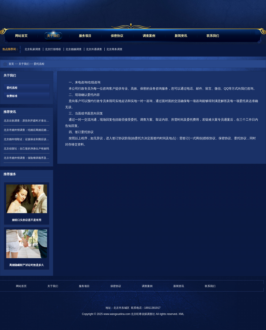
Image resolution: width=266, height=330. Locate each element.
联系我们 (213, 35)
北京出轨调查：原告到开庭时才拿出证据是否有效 (26, 120)
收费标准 (10, 96)
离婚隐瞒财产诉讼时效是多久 (26, 265)
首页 (11, 63)
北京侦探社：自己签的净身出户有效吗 (26, 148)
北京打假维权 (53, 49)
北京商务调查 (114, 49)
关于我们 (53, 35)
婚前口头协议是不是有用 (26, 220)
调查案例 (149, 35)
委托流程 (39, 63)
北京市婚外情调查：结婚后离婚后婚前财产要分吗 (26, 130)
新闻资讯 (181, 35)
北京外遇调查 (94, 49)
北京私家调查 (33, 49)
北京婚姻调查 (74, 49)
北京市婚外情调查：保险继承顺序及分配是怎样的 (26, 157)
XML (181, 314)
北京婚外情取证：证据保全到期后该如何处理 (26, 139)
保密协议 (117, 35)
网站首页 (21, 35)
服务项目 (85, 35)
